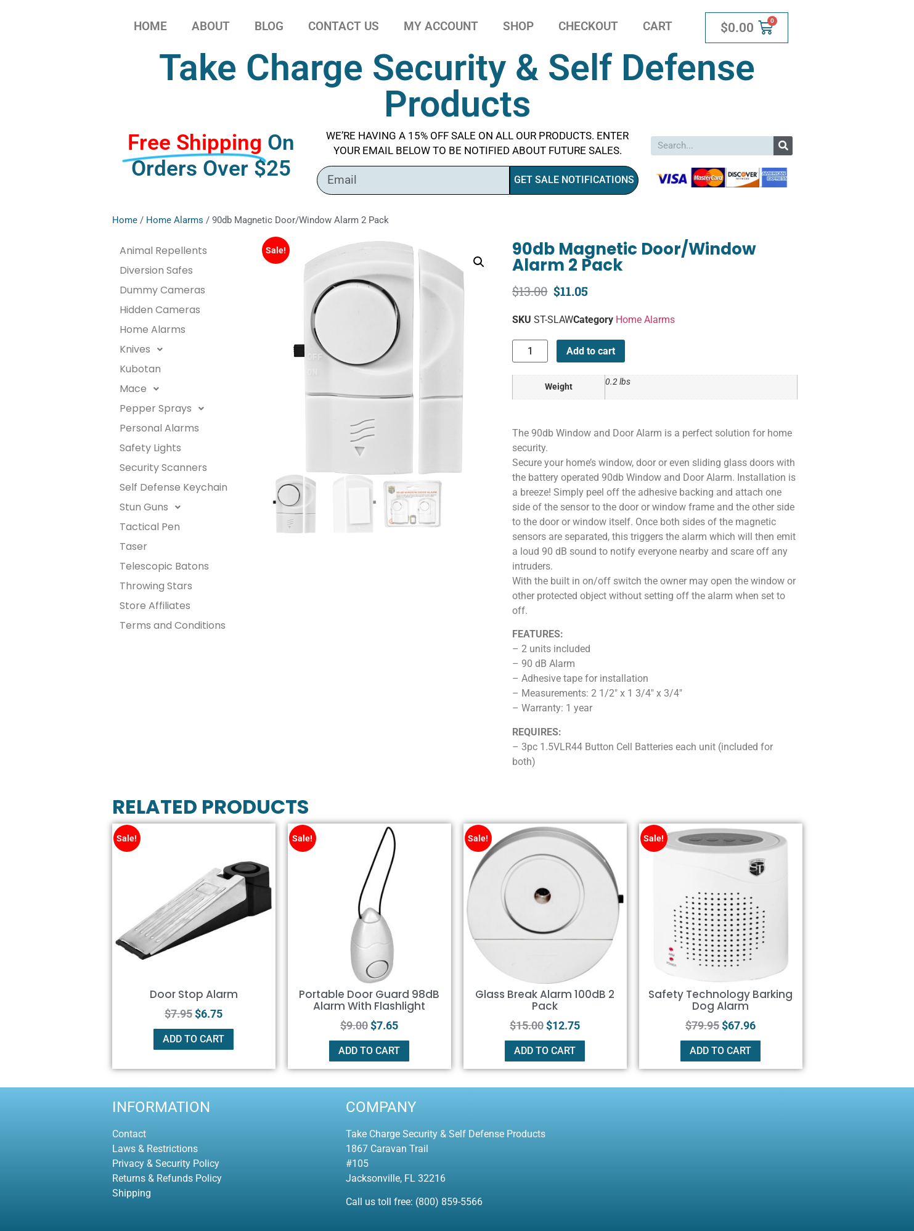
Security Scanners (163, 467)
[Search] (783, 145)
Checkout (588, 26)
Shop (518, 26)
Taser (133, 546)
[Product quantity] (530, 351)
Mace (143, 389)
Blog (269, 26)
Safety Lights (150, 448)
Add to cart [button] (193, 1039)
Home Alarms (174, 220)
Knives (144, 349)
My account (441, 26)
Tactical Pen (150, 527)
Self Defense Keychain (173, 487)
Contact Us (343, 26)
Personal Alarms (159, 428)
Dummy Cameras (162, 290)
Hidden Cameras (160, 310)
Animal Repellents (163, 250)
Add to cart (590, 351)
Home (150, 26)
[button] (479, 262)
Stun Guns (153, 507)
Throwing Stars (156, 586)
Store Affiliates (155, 606)
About (211, 26)
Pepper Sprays (165, 409)
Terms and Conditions (173, 625)
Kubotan (140, 369)
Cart (657, 26)
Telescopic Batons (164, 566)
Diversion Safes (156, 270)
